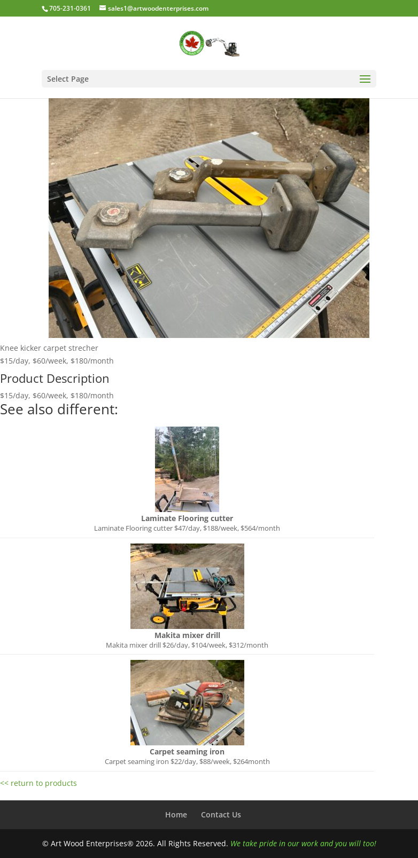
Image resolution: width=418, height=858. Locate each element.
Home (176, 814)
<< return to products (38, 783)
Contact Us (221, 814)
